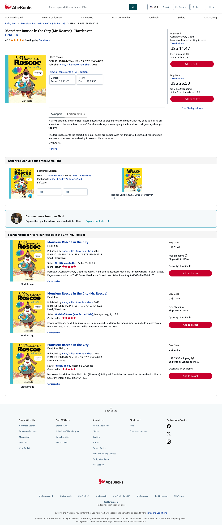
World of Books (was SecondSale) (74, 314)
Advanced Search (14, 17)
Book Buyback (62, 437)
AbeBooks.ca (142, 496)
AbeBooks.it (101, 496)
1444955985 (55, 175)
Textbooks (154, 17)
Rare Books (87, 17)
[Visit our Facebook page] (169, 426)
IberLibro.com (161, 496)
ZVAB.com (179, 496)
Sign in (166, 7)
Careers (96, 437)
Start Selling (210, 17)
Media (96, 431)
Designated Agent (101, 459)
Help (211, 7)
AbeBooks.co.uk (46, 496)
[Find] (133, 7)
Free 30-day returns (192, 108)
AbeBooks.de (66, 496)
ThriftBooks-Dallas (65, 263)
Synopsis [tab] (56, 114)
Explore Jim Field (98, 221)
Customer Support (138, 431)
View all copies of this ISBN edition (68, 71)
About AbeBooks (101, 425)
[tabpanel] (107, 134)
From (62, 79)
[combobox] (88, 7)
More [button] (54, 148)
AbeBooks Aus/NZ (121, 496)
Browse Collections (52, 17)
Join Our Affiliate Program (68, 431)
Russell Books (62, 365)
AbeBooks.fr (83, 496)
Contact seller (53, 281)
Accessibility (98, 464)
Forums (96, 442)
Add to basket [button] (192, 63)
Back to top (111, 410)
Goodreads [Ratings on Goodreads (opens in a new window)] (44, 40)
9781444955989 (82, 175)
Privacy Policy (99, 448)
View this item (177, 43)
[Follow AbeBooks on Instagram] (169, 442)
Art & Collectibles (120, 17)
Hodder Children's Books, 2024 (65, 178)
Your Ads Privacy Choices (104, 453)
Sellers (181, 17)
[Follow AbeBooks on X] (169, 434)
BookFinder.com (111, 503)
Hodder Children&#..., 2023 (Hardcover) (132, 194)
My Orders (23, 442)
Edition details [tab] (76, 114)
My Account (181, 7)
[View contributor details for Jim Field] (11, 35)
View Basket (24, 448)
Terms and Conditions (157, 512)
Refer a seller (61, 442)
